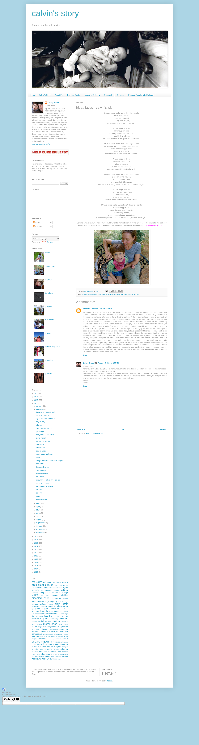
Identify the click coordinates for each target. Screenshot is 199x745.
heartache (35, 611)
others (38, 629)
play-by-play (40, 422)
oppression (64, 627)
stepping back (50, 266)
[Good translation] (6, 699)
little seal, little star (42, 467)
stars (39, 647)
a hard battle (40, 448)
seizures (45, 642)
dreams (40, 601)
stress (41, 649)
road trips (51, 639)
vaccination (64, 654)
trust (37, 654)
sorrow (34, 647)
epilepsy (113, 294)
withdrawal (36, 659)
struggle (48, 649)
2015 (36, 540)
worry (49, 659)
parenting (63, 629)
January (39, 406)
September (40, 523)
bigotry (65, 588)
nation (66, 624)
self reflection (55, 642)
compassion (45, 592)
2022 (36, 562)
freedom (44, 606)
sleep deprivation (61, 644)
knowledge (64, 614)
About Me (59, 95)
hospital (49, 611)
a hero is (39, 425)
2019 (36, 553)
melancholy (54, 619)
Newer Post (81, 429)
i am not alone (41, 470)
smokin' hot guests (43, 441)
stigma (58, 647)
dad (42, 595)
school (65, 639)
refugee (60, 636)
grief (46, 609)
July (38, 516)
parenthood (55, 629)
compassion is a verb (44, 428)
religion (34, 639)
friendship (58, 606)
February (39, 409)
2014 (36, 537)
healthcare (64, 609)
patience (35, 632)
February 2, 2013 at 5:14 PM (101, 309)
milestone (39, 490)
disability (64, 595)
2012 (36, 400)
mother (39, 624)
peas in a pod (41, 451)
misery (50, 621)
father (65, 604)
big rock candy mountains (45, 419)
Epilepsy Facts (73, 95)
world (44, 659)
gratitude (39, 609)
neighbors (41, 627)
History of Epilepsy (92, 95)
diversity (65, 598)
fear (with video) (42, 473)
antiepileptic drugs (95, 294)
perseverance (62, 632)
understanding (45, 654)
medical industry (61, 616)
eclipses (48, 333)
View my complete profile (41, 144)
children (64, 590)
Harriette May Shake (52, 347)
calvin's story (55, 13)
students (56, 649)
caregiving (35, 590)
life (33, 616)
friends (50, 606)
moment (56, 621)
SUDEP (39, 582)
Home (32, 95)
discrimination (56, 598)
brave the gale (41, 438)
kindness (124, 294)
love (51, 616)
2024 (36, 569)
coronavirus (56, 593)
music (61, 624)
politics (66, 634)
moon (34, 624)
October (39, 526)
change (56, 590)
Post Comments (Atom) (94, 433)
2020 (36, 556)
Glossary (120, 95)
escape (51, 604)
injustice (65, 611)
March (38, 503)
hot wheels (40, 477)
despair (55, 595)
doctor (34, 601)
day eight (48, 280)
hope (42, 611)
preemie (35, 636)
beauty (65, 585)
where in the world (42, 483)
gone (38, 496)
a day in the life (41, 499)
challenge (48, 590)
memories (63, 618)
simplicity (51, 644)
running (59, 639)
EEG (33, 582)
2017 (36, 546)
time (66, 651)
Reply (85, 355)
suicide (34, 651)
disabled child (40, 598)
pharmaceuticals (48, 634)
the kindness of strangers (45, 486)
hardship (53, 609)
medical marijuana (40, 618)
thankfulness (55, 651)
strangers (64, 647)
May (38, 510)
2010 (36, 394)
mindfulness (42, 621)
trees (33, 654)
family (57, 604)
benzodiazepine (39, 587)
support (136, 294)
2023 (36, 566)
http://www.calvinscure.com (154, 225)
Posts (36, 222)
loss (46, 616)
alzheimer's (57, 582)
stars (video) (40, 464)
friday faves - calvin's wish (45, 412)
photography (58, 634)
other (33, 629)
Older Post (163, 429)
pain (42, 629)
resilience (42, 639)
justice (34, 614)
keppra (38, 614)
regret (66, 636)
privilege (44, 636)
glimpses (48, 306)
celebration (106, 294)
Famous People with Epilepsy (141, 95)
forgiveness (36, 606)
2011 (36, 397)
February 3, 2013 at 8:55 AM (108, 363)
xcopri (59, 659)
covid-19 (35, 595)
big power (39, 493)
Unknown (86, 309)
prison (40, 636)
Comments (38, 226)
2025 (36, 572)
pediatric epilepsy (47, 632)
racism (50, 636)
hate (58, 609)
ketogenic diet (46, 614)
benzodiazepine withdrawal (54, 588)
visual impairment (38, 656)
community (35, 592)
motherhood (50, 623)
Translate (47, 242)
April (38, 507)
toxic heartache (50, 320)
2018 (36, 549)
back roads (58, 585)
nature (34, 627)
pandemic (48, 629)
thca (63, 651)
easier (47, 253)
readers (55, 636)
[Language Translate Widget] (45, 238)
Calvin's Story (45, 95)
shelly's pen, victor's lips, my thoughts (49, 461)
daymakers (49, 360)
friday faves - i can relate (45, 435)
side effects (42, 644)
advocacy (85, 294)
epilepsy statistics (39, 604)
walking (47, 656)
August (39, 520)
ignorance (58, 611)
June (38, 513)
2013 (36, 403)
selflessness (64, 642)
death (47, 595)
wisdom (65, 656)
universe (56, 654)
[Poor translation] (15, 699)
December (40, 533)
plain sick (48, 374)
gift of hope (40, 431)
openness (55, 627)
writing (55, 659)
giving (118, 294)
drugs (47, 601)
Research (108, 95)
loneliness (39, 616)
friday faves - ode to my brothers (48, 480)
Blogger (109, 681)
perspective (37, 634)
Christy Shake (88, 363)
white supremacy (56, 656)
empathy (53, 601)
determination (41, 444)
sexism (34, 644)
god (33, 609)
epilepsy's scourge (42, 415)
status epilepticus (48, 647)
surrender (46, 651)
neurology (48, 627)
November (40, 529)
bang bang (49, 293)
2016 (36, 543)
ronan (38, 457)
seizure (130, 294)
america (65, 582)
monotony (64, 621)
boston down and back (44, 454)
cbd (42, 590)
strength (35, 649)
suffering (64, 649)
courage (65, 593)
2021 (36, 559)
